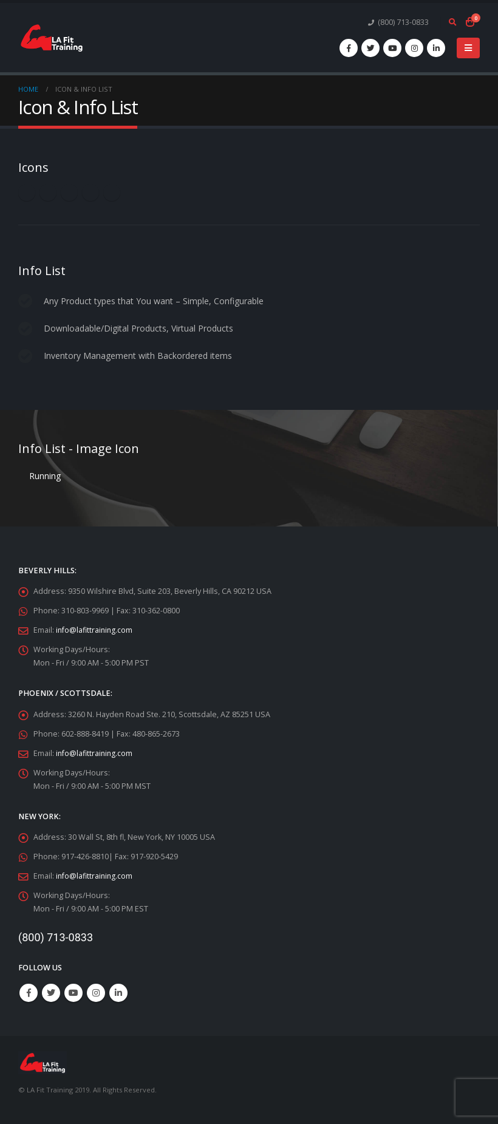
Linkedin (118, 993)
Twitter (51, 993)
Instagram (96, 993)
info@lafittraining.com (95, 630)
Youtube (73, 993)
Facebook (28, 993)
